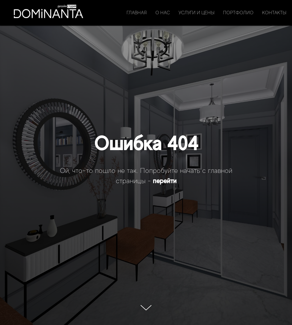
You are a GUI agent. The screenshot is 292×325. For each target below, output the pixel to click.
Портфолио (238, 12)
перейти (165, 181)
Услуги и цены (196, 12)
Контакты (274, 12)
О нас (162, 12)
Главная (137, 12)
